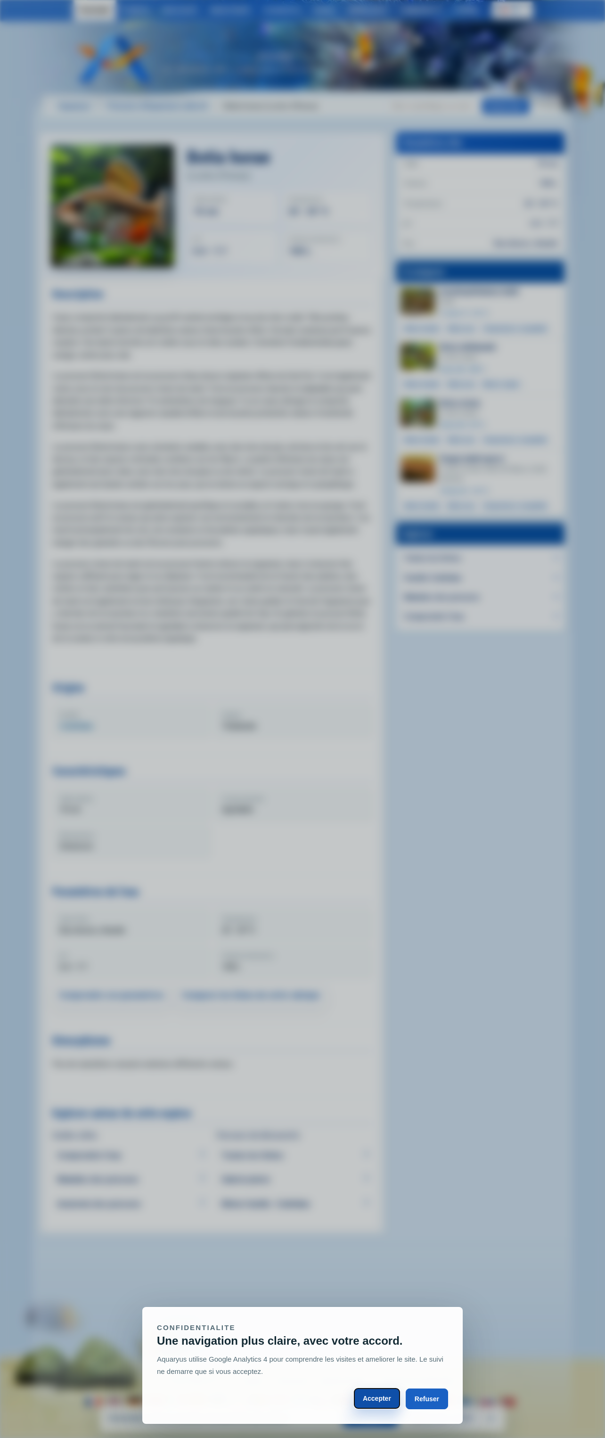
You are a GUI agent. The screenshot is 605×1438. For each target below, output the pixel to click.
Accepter (377, 1398)
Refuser (427, 1399)
